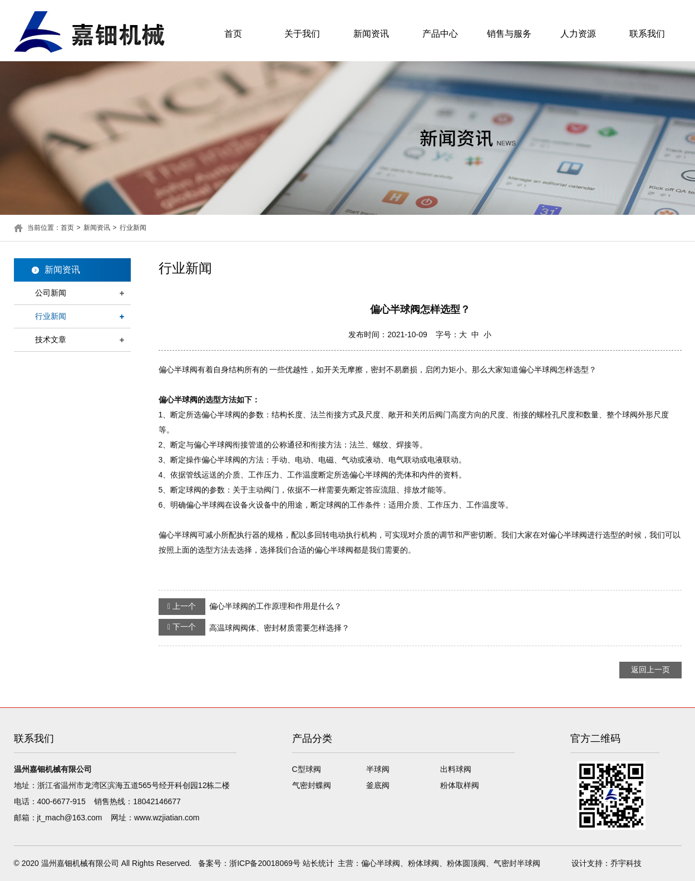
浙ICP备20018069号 (264, 863)
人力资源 (578, 33)
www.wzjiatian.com (166, 817)
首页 (233, 33)
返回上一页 (650, 669)
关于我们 (302, 33)
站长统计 (318, 863)
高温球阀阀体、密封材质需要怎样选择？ (254, 627)
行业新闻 (133, 228)
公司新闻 (50, 292)
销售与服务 (509, 33)
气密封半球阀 (517, 863)
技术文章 (50, 339)
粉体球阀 (423, 863)
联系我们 (647, 33)
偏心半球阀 (380, 863)
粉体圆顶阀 (466, 863)
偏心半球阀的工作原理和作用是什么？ (250, 606)
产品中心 (440, 33)
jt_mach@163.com (69, 817)
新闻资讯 (371, 33)
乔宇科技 (626, 863)
